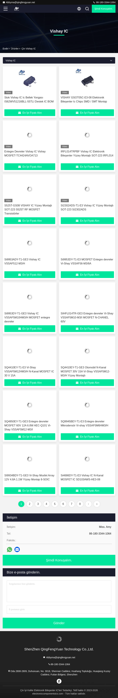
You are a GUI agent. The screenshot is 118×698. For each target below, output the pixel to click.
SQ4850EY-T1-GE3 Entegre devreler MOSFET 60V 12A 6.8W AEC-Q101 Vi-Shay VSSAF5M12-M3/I (27, 425)
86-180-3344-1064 (104, 2)
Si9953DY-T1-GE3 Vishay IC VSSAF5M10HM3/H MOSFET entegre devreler (27, 317)
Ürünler (15, 48)
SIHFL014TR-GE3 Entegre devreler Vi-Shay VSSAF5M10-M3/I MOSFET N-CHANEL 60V (87, 317)
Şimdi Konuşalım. (104, 8)
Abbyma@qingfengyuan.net (19, 2)
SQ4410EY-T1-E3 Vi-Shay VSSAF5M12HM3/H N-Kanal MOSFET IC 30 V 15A (29, 371)
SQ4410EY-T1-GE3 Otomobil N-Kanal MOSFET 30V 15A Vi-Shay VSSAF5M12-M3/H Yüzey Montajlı (85, 371)
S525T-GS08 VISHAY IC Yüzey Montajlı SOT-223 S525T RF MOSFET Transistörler (28, 209)
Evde (5, 48)
